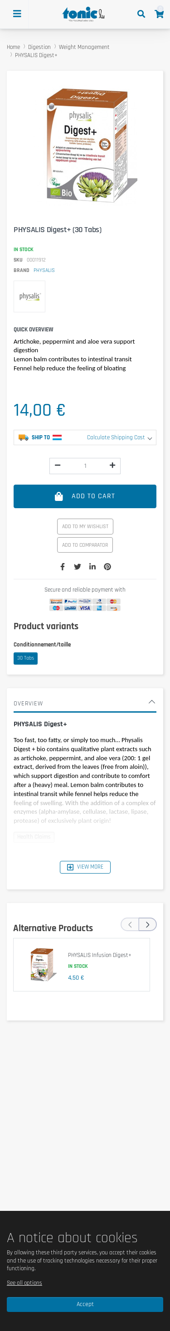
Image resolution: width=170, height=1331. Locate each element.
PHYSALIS (44, 270)
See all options (24, 1283)
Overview (84, 704)
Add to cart (85, 496)
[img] (57, 465)
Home (13, 47)
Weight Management (84, 47)
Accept (85, 1304)
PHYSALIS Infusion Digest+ (99, 955)
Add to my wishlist (85, 526)
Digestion (39, 47)
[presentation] (130, 924)
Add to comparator (85, 545)
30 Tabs (25, 658)
